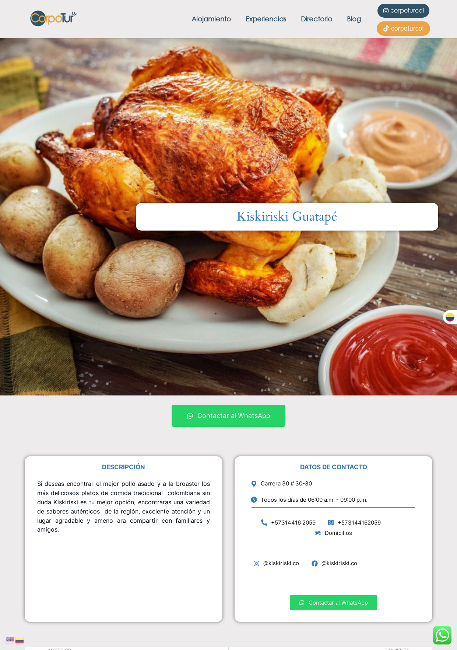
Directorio (316, 19)
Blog (354, 19)
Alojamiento (211, 19)
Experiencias (266, 19)
